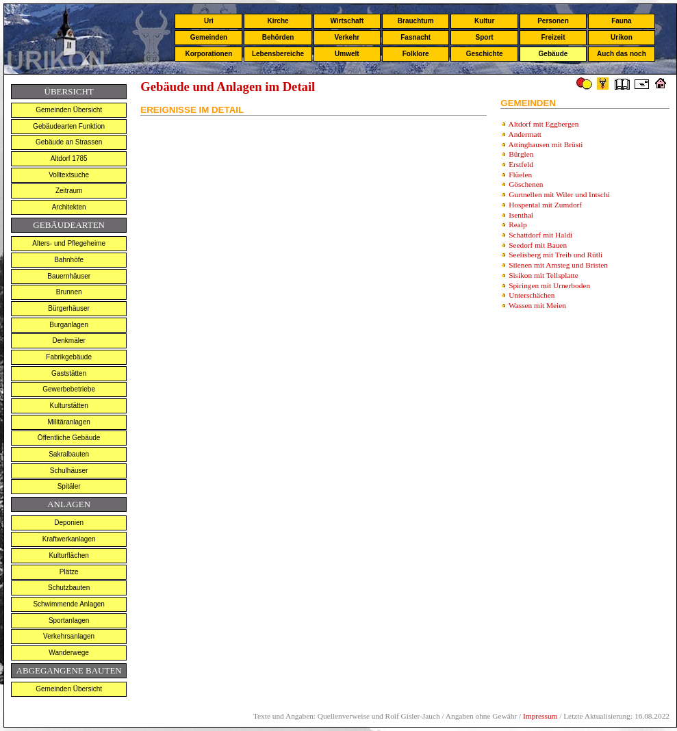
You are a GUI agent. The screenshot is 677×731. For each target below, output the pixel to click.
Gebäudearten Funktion (69, 126)
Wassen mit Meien (537, 305)
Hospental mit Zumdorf (545, 205)
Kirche (277, 21)
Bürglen (521, 154)
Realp (517, 224)
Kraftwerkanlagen (69, 539)
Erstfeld (521, 164)
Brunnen (69, 292)
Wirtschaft (346, 21)
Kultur (484, 21)
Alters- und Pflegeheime (68, 243)
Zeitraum (68, 190)
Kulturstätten (69, 405)
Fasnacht (415, 37)
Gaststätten (68, 373)
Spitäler (69, 486)
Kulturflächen (68, 555)
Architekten (69, 207)
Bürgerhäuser (69, 308)
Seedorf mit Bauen (538, 245)
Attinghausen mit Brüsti (546, 144)
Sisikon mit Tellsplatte (543, 275)
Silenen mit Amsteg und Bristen (558, 265)
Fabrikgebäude (69, 357)
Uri (209, 21)
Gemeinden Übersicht (69, 110)
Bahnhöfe (69, 260)
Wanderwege (69, 652)
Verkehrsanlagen (68, 636)
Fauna (621, 21)
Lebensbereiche (278, 53)
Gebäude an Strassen (69, 142)
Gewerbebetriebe (68, 389)
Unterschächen (531, 295)
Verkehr (346, 37)
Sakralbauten (69, 454)
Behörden (278, 37)
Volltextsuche (69, 175)
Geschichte (484, 53)
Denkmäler (68, 340)
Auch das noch (621, 53)
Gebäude (553, 53)
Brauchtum (416, 21)
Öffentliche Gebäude (69, 437)
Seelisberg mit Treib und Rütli (555, 255)
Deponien (69, 522)
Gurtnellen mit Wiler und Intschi (559, 194)
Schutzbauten (69, 587)
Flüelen (520, 174)
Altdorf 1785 (69, 158)
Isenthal (521, 215)
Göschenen (526, 184)
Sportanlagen (69, 620)
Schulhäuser (69, 470)
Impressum (540, 716)
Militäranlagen (69, 422)
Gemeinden (208, 37)
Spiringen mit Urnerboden (549, 285)
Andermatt (525, 134)
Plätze (69, 572)
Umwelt (347, 53)
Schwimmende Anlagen (69, 604)
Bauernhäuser (68, 276)
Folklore (416, 53)
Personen (553, 21)
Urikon (622, 37)
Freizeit (553, 37)
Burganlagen (68, 325)
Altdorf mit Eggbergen (544, 124)
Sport (485, 37)
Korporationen (208, 53)
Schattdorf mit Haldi (540, 235)
